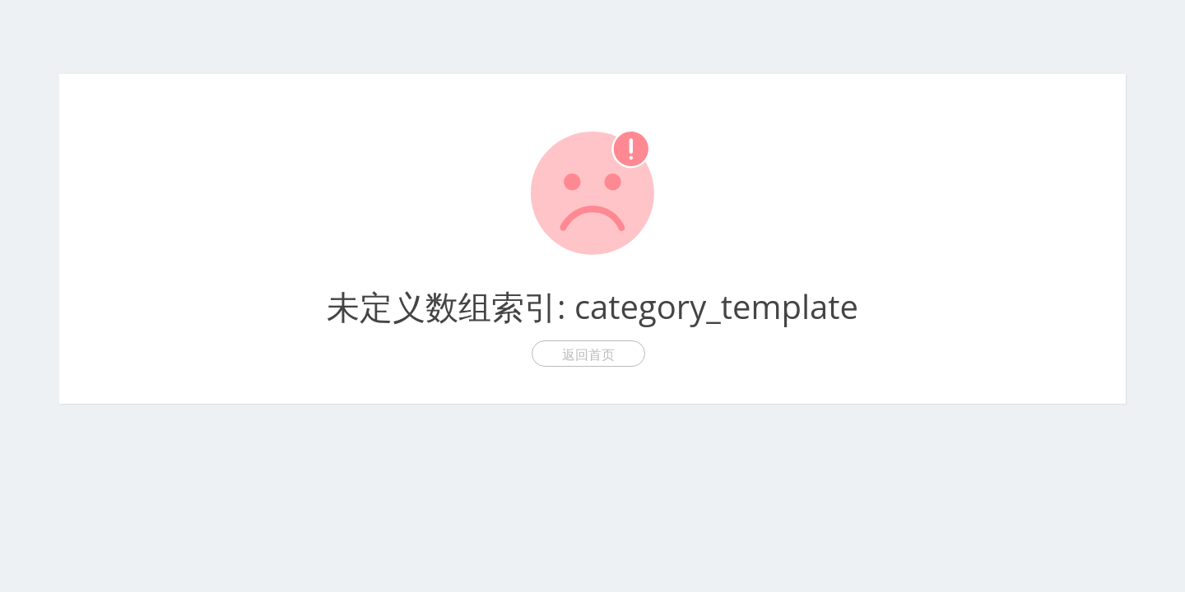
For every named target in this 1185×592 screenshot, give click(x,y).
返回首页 (588, 354)
